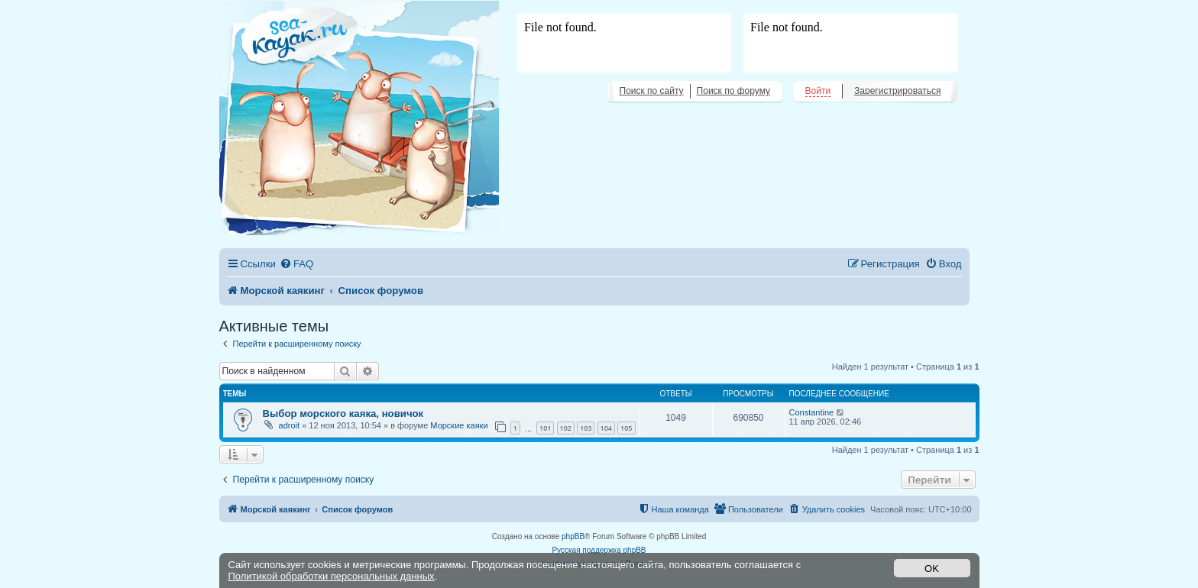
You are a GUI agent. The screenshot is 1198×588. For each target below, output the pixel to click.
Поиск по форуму (733, 91)
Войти (818, 91)
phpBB (573, 536)
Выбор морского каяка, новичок (343, 413)
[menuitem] (296, 264)
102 (565, 428)
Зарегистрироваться (897, 91)
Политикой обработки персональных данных (331, 576)
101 (545, 428)
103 (585, 428)
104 (606, 428)
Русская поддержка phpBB (599, 550)
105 (626, 428)
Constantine (811, 412)
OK (931, 568)
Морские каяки (458, 425)
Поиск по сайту (652, 91)
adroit (289, 425)
